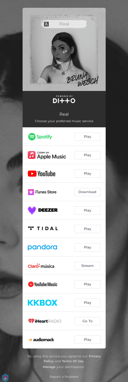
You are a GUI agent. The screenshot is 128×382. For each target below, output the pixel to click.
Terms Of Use (73, 361)
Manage (49, 367)
